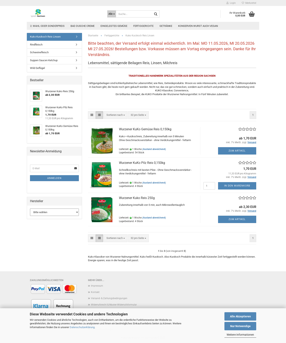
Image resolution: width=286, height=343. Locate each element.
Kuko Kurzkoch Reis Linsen (45, 36)
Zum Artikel (237, 150)
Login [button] (231, 3)
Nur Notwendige (240, 326)
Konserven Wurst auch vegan (198, 25)
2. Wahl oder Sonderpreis (47, 25)
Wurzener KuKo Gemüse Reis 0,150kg (145, 129)
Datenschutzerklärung (82, 327)
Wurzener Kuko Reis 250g (137, 198)
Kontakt (95, 292)
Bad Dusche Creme (83, 25)
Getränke (165, 25)
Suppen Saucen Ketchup (44, 60)
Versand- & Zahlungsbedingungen (109, 298)
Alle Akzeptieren (240, 316)
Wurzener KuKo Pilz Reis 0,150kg (142, 163)
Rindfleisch (36, 44)
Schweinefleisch (39, 52)
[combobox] (116, 115)
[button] (92, 115)
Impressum (97, 285)
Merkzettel (249, 3)
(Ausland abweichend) (154, 149)
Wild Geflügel (37, 68)
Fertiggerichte (143, 25)
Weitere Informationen (240, 334)
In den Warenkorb (237, 185)
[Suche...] (111, 13)
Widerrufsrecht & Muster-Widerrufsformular (114, 304)
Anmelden (54, 178)
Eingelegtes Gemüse (113, 25)
